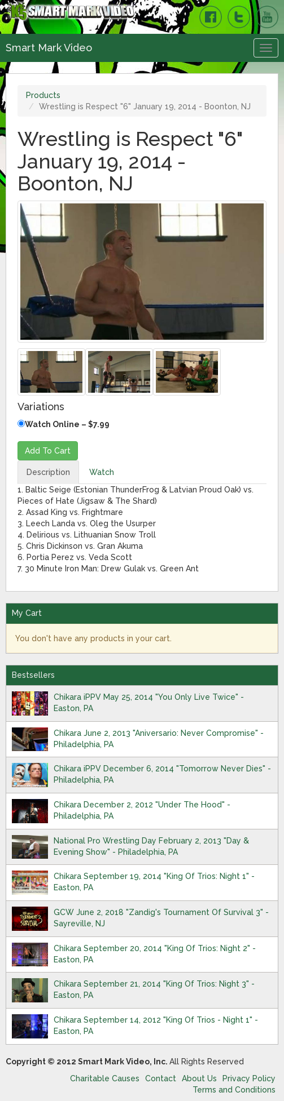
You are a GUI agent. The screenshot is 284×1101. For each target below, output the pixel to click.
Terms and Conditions (234, 1089)
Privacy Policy (249, 1078)
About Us (199, 1078)
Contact (160, 1078)
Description (48, 472)
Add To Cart (48, 450)
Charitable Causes (104, 1078)
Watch (101, 472)
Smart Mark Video (49, 48)
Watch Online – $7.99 (64, 424)
